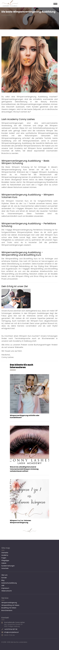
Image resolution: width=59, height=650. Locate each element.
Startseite (4, 553)
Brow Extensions (6, 610)
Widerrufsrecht (6, 591)
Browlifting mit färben (8, 608)
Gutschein (5, 568)
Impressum (5, 588)
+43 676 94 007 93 (10, 629)
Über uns (4, 575)
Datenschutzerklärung (9, 583)
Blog (2, 580)
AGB (2, 585)
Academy (4, 555)
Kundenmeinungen (8, 566)
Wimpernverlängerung (9, 603)
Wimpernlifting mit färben (10, 605)
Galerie (3, 563)
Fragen (3, 558)
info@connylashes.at (11, 632)
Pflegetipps (5, 560)
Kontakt (4, 578)
